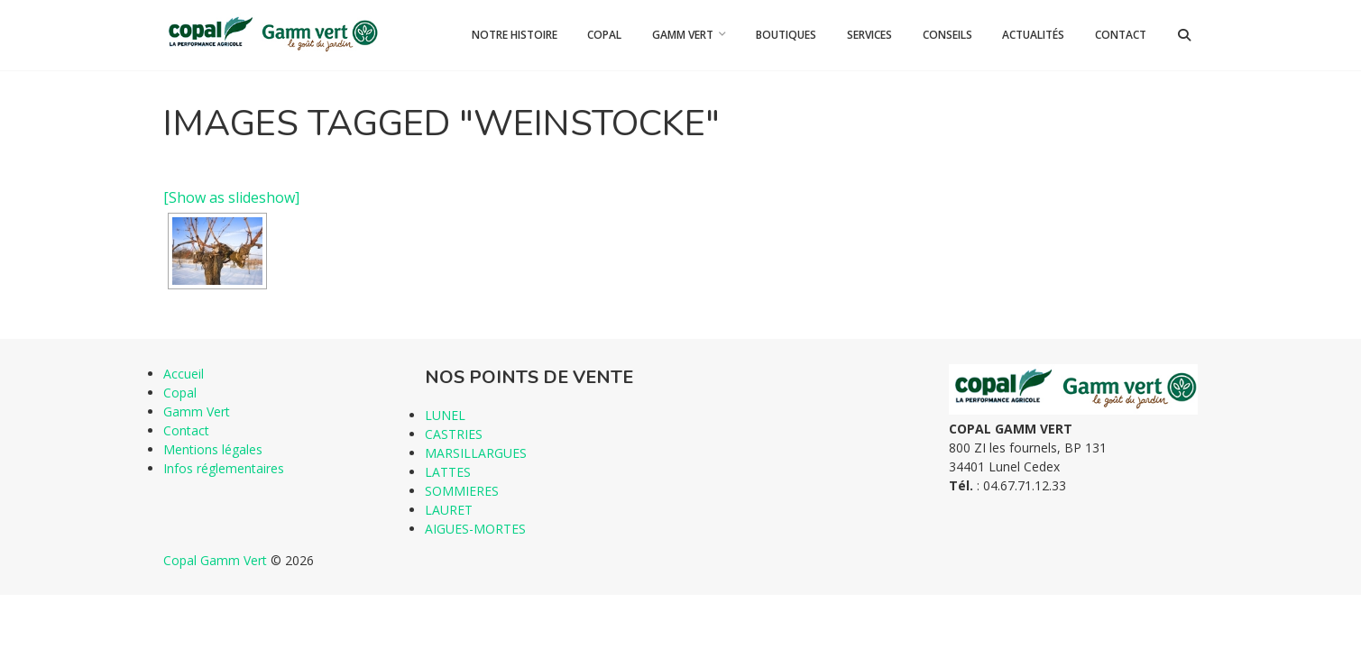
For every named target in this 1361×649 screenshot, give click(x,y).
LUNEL (445, 415)
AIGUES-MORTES (475, 528)
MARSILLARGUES (476, 453)
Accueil (183, 373)
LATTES (448, 471)
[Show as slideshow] (231, 197)
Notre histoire (514, 34)
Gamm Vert (682, 34)
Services (869, 34)
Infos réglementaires (223, 468)
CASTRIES (454, 434)
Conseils (947, 34)
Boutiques (786, 34)
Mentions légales (212, 449)
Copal (604, 34)
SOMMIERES (462, 490)
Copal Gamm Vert (215, 560)
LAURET (449, 509)
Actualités (1033, 34)
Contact (1120, 34)
